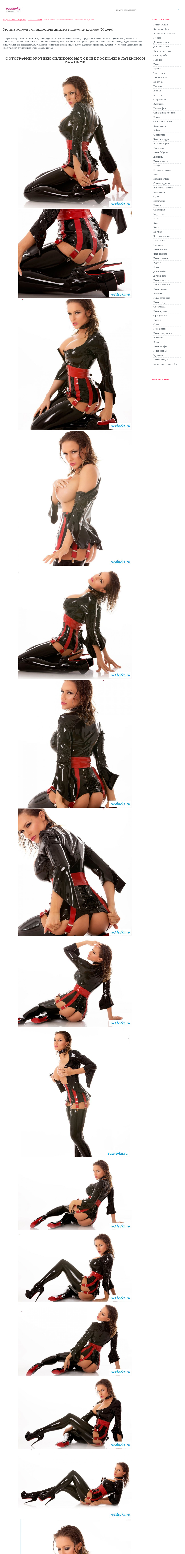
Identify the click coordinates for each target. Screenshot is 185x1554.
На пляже (158, 82)
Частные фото (160, 254)
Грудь (156, 64)
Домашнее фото (161, 46)
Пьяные (157, 117)
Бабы (155, 223)
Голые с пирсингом (162, 333)
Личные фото (159, 276)
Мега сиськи (159, 329)
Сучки (156, 196)
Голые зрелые (160, 249)
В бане (156, 130)
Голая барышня (160, 24)
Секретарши (159, 209)
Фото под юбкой (161, 55)
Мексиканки (159, 192)
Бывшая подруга (161, 139)
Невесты (157, 293)
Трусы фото (159, 73)
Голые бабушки (160, 152)
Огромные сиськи (162, 170)
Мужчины (158, 355)
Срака (156, 324)
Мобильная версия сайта (165, 364)
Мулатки (157, 95)
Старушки (158, 245)
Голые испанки (160, 161)
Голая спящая (159, 351)
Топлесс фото (159, 108)
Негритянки (159, 201)
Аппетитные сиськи (163, 187)
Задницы (157, 60)
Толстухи (157, 86)
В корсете (158, 342)
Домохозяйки (159, 271)
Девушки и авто (161, 42)
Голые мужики (160, 311)
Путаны (157, 68)
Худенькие (158, 104)
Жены (156, 227)
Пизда (156, 218)
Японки (157, 90)
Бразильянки (159, 126)
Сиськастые (159, 135)
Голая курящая (160, 359)
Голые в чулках (160, 258)
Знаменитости (160, 77)
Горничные (158, 148)
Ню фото (157, 205)
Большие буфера (161, 179)
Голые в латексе (161, 280)
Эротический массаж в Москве (164, 35)
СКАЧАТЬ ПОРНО (162, 121)
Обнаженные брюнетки (164, 112)
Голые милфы (160, 346)
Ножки (156, 267)
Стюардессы (159, 306)
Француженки (160, 315)
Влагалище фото (161, 143)
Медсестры (158, 214)
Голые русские (160, 289)
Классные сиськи (161, 236)
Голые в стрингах (161, 284)
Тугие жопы (159, 240)
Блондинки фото (161, 29)
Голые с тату (159, 302)
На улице (157, 232)
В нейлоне (158, 337)
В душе (157, 262)
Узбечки (157, 320)
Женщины (158, 157)
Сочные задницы (161, 183)
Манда (156, 165)
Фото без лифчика (162, 51)
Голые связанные (161, 298)
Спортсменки (159, 99)
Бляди (156, 174)
